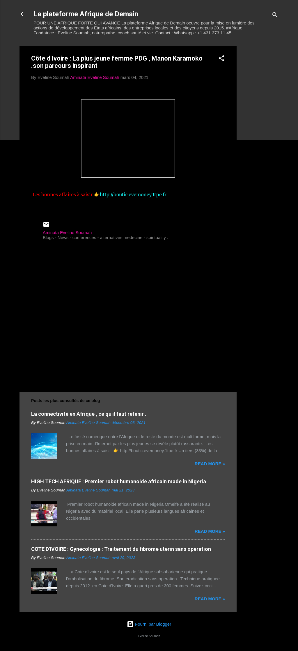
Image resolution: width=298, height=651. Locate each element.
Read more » (210, 463)
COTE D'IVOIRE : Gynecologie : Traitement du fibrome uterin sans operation (121, 549)
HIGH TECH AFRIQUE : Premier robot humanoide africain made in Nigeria (118, 481)
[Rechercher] (275, 16)
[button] (221, 59)
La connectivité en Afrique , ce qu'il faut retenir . (88, 414)
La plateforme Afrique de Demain (85, 14)
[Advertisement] (260, 133)
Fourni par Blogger (149, 624)
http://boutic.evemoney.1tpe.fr (133, 194)
